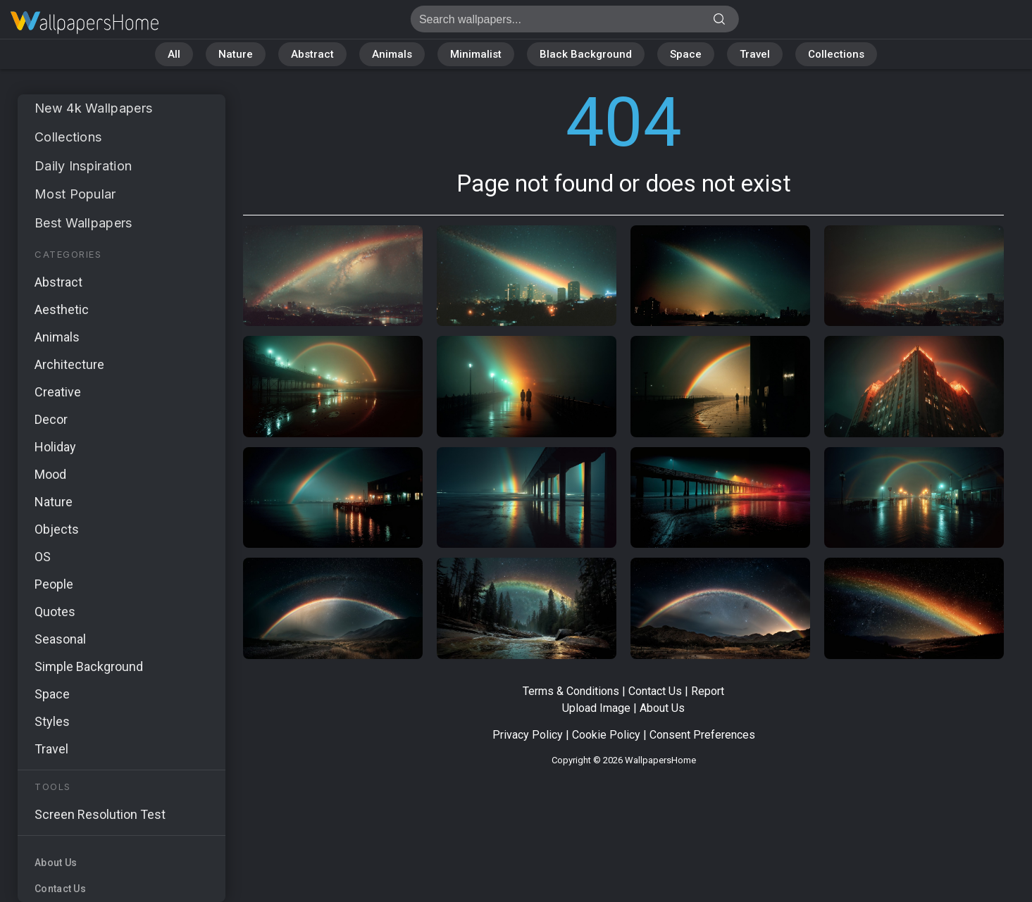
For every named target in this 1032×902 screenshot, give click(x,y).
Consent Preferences (702, 734)
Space (686, 54)
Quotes (55, 611)
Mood (50, 474)
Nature (235, 54)
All (174, 54)
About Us (56, 862)
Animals (392, 54)
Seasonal (60, 639)
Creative (58, 391)
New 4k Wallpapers (93, 108)
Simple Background (89, 666)
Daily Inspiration (83, 165)
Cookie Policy (606, 734)
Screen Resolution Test (100, 814)
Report (707, 691)
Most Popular (75, 194)
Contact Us (60, 888)
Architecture (69, 364)
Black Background (586, 54)
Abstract (312, 54)
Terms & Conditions (571, 691)
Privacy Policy (527, 734)
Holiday (55, 446)
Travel (755, 54)
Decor (51, 419)
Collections (836, 54)
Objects (57, 529)
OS (43, 556)
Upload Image (596, 708)
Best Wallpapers (83, 222)
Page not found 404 (84, 23)
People (54, 584)
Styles (52, 721)
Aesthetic (62, 309)
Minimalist (476, 54)
